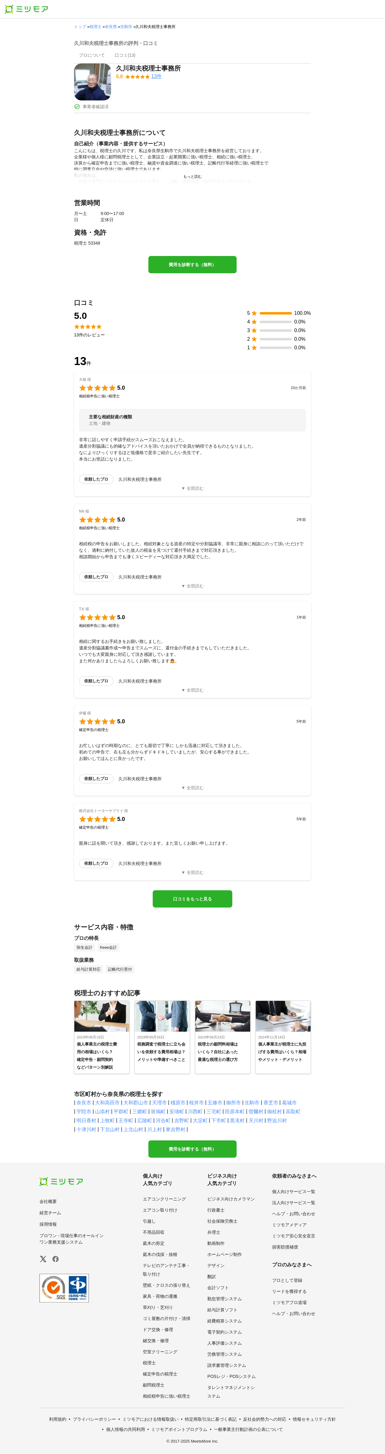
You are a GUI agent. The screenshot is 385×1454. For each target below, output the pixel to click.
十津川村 (86, 1129)
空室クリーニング (160, 1351)
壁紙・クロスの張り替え (166, 1285)
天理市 (159, 1102)
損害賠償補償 (285, 1247)
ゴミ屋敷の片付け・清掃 (166, 1318)
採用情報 (48, 1224)
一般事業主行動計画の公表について (248, 1429)
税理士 (95, 26)
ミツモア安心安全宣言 (293, 1235)
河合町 (163, 1120)
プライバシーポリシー (94, 1419)
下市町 (218, 1120)
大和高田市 (107, 1102)
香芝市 (270, 1102)
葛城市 (289, 1102)
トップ (80, 26)
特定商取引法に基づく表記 (211, 1419)
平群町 (121, 1111)
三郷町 (139, 1111)
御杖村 (274, 1111)
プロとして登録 (287, 1280)
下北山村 (110, 1129)
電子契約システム (224, 1332)
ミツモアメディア (289, 1224)
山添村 (102, 1111)
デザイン (216, 1265)
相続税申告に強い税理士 (166, 1396)
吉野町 (181, 1120)
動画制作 (216, 1243)
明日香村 (86, 1120)
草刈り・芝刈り (158, 1307)
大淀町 (200, 1120)
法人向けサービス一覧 (293, 1202)
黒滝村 (237, 1120)
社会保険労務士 (222, 1221)
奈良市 (84, 1102)
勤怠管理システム (224, 1298)
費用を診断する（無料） (192, 264)
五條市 (215, 1102)
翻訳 (211, 1276)
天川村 (256, 1120)
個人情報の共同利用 (125, 1429)
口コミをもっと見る (192, 898)
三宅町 (213, 1111)
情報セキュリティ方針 (314, 1419)
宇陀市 (84, 1111)
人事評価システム (224, 1343)
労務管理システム (224, 1354)
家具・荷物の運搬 (160, 1296)
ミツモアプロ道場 (289, 1302)
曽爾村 (256, 1111)
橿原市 (178, 1102)
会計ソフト (218, 1287)
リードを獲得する (289, 1291)
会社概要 (48, 1201)
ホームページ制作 (224, 1254)
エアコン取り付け (160, 1210)
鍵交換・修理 (156, 1340)
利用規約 (57, 1419)
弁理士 (213, 1232)
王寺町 (125, 1120)
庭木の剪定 (153, 1243)
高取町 (293, 1111)
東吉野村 (175, 1129)
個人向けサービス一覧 (293, 1191)
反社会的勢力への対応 (264, 1419)
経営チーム (50, 1212)
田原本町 (235, 1111)
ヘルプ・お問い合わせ (293, 1213)
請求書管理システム (226, 1365)
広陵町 (144, 1120)
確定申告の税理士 (160, 1373)
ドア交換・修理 (158, 1329)
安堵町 (176, 1111)
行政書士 (216, 1210)
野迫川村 (277, 1120)
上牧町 (107, 1120)
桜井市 (196, 1102)
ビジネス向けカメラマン (231, 1198)
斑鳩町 (158, 1111)
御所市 (233, 1102)
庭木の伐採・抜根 (160, 1254)
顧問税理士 (153, 1385)
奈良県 (111, 26)
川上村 (154, 1129)
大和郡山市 (135, 1102)
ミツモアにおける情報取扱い (150, 1419)
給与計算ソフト (222, 1309)
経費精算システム (224, 1320)
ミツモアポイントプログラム (179, 1429)
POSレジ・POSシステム (231, 1376)
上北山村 (133, 1129)
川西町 (195, 1111)
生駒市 (126, 26)
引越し (149, 1221)
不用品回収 (153, 1232)
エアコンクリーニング (164, 1198)
